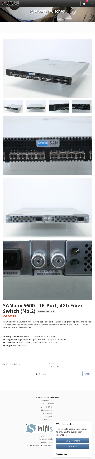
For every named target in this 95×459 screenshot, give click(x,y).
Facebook (47, 413)
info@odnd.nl (47, 410)
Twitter (47, 420)
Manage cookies (47, 442)
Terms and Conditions (47, 439)
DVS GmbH (9, 315)
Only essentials (73, 440)
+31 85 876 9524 (47, 407)
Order (87, 373)
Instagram (47, 416)
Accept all (72, 446)
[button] (91, 3)
